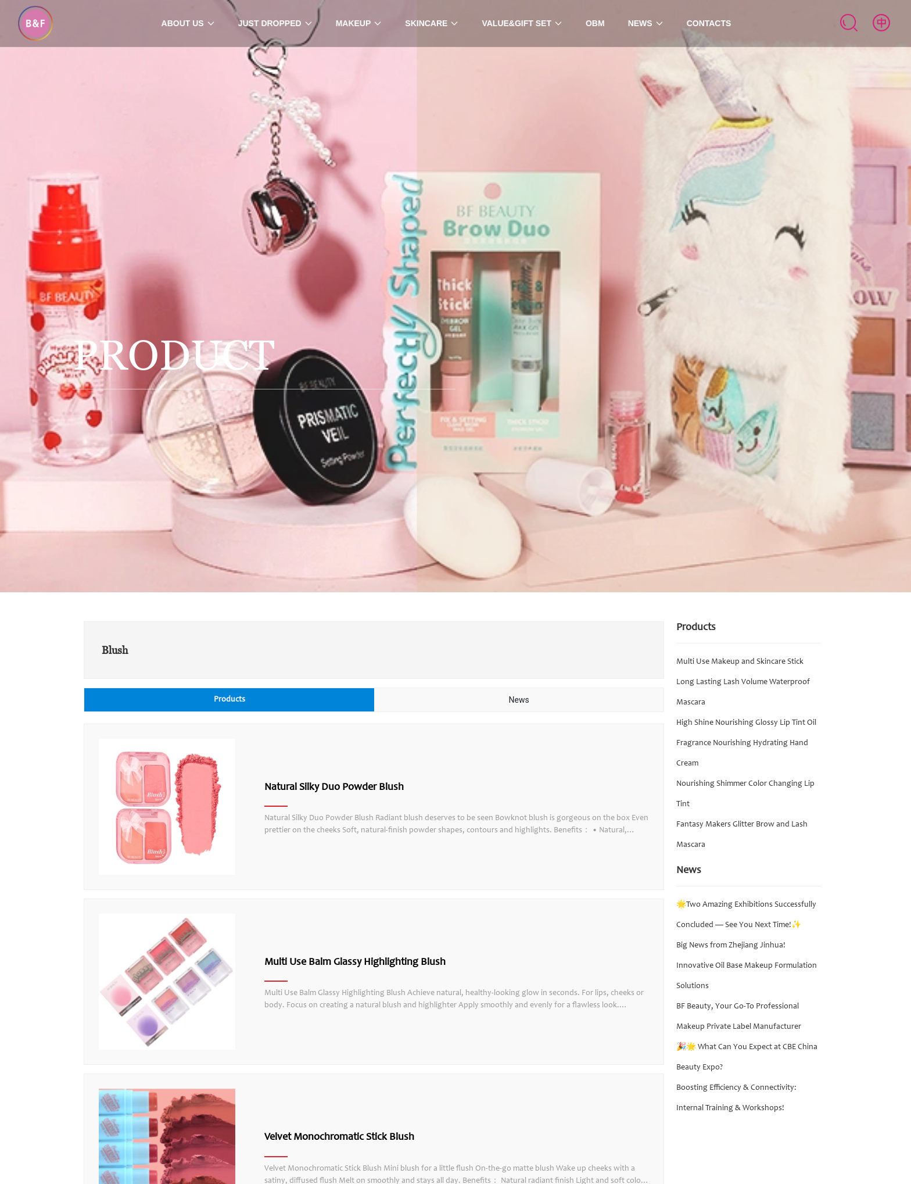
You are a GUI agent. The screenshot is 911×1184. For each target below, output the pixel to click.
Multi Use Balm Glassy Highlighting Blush (355, 962)
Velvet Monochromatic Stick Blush (339, 1137)
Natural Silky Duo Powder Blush (334, 787)
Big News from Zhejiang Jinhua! (731, 946)
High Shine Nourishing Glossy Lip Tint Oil (746, 723)
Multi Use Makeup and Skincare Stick (740, 662)
